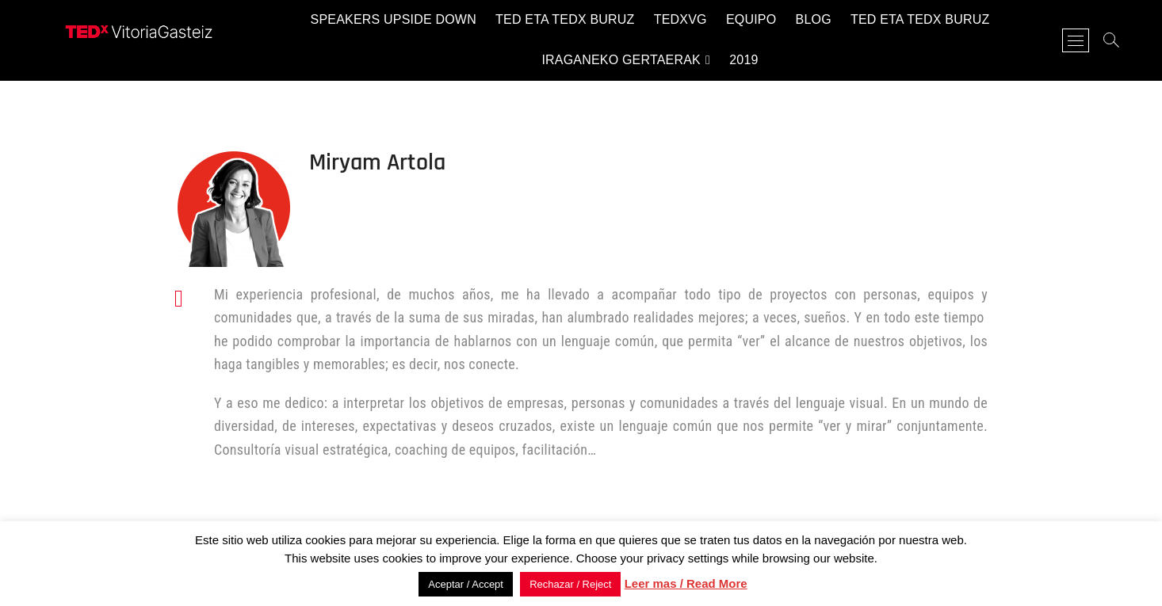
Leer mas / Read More (686, 583)
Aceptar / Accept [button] (465, 584)
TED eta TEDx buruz (564, 19)
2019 (743, 60)
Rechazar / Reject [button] (570, 584)
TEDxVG (680, 19)
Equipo (751, 19)
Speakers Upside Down (393, 19)
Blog (813, 19)
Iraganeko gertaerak (621, 60)
